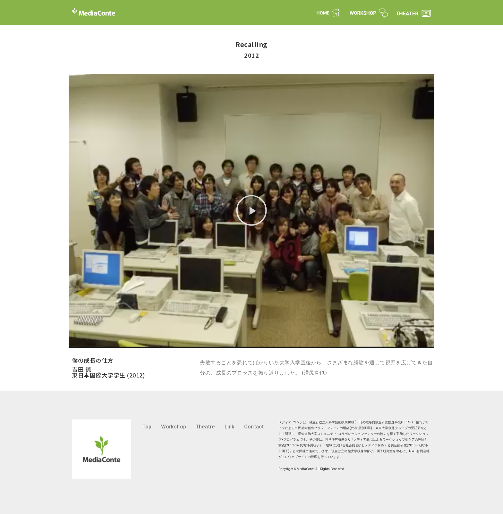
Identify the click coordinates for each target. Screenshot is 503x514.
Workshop (173, 427)
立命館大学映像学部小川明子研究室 (367, 451)
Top (146, 427)
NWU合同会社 (419, 451)
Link (229, 427)
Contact (253, 427)
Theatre (205, 427)
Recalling (251, 44)
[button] (251, 210)
